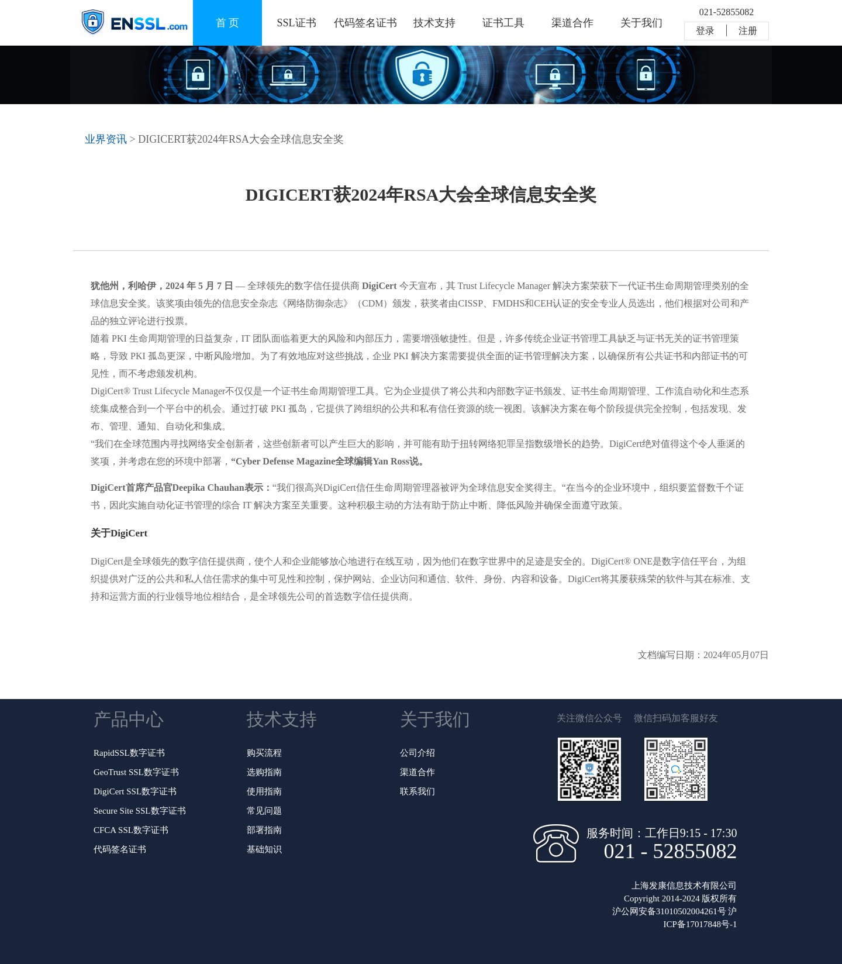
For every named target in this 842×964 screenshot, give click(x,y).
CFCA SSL (131, 830)
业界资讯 (106, 139)
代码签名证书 (365, 23)
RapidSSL (129, 753)
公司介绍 (417, 753)
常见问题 (264, 810)
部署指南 (264, 830)
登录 (705, 31)
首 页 (228, 23)
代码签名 (120, 849)
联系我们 (417, 791)
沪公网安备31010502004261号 (669, 911)
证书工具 (503, 23)
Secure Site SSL (140, 810)
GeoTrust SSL (136, 772)
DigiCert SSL (135, 791)
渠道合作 (572, 23)
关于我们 (641, 23)
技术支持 (434, 23)
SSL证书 (296, 23)
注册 (748, 31)
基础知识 (264, 849)
